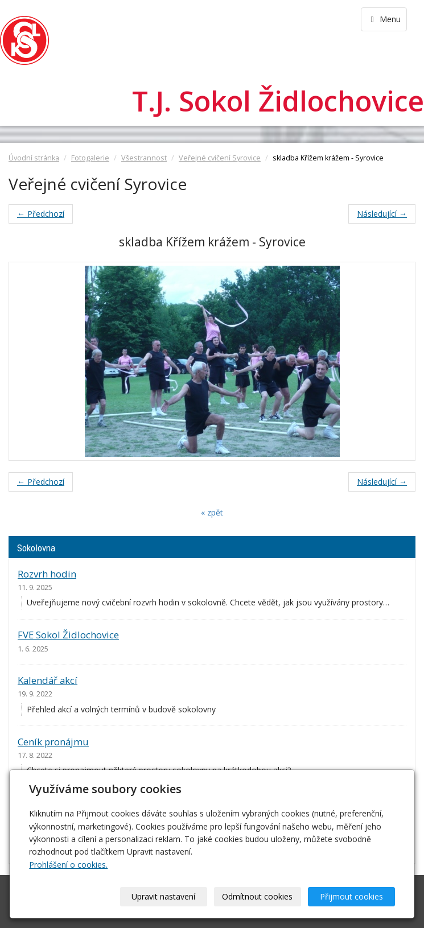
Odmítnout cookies (257, 896)
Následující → (382, 213)
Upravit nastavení (163, 896)
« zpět (212, 512)
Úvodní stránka (34, 158)
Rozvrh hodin (47, 573)
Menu (384, 19)
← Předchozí (40, 213)
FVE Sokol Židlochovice (68, 634)
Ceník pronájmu (53, 741)
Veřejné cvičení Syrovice (220, 158)
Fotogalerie (90, 158)
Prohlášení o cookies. (68, 864)
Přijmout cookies (351, 896)
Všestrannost (144, 158)
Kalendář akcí (47, 680)
